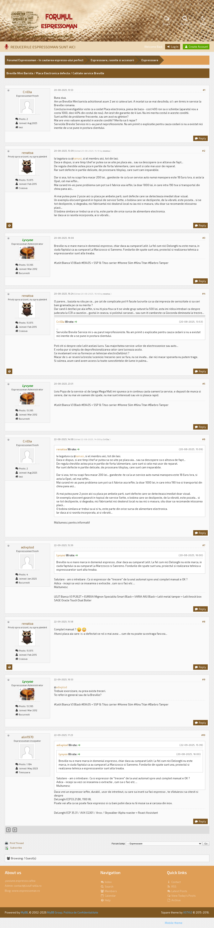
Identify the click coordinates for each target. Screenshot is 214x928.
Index (106, 882)
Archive (174, 900)
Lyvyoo (60, 555)
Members (108, 891)
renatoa (27, 153)
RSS (171, 886)
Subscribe (16, 847)
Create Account (196, 46)
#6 (203, 439)
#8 (203, 621)
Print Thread (17, 843)
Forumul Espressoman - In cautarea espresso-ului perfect (45, 60)
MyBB (24, 912)
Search (106, 886)
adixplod (27, 547)
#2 (203, 150)
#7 (203, 545)
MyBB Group (54, 912)
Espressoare (149, 60)
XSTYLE (187, 912)
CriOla (27, 92)
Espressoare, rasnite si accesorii (112, 60)
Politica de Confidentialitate (81, 912)
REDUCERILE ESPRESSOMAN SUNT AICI (42, 47)
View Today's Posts (181, 895)
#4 (203, 293)
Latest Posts (177, 891)
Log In (172, 46)
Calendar (108, 895)
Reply (200, 138)
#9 (203, 679)
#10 (203, 735)
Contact (174, 882)
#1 (204, 90)
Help (105, 900)
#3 (203, 237)
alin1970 (27, 737)
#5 (203, 383)
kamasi (77, 158)
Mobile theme (173, 922)
